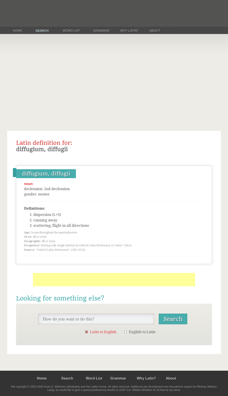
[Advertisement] (114, 81)
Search (42, 30)
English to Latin (142, 332)
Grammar (101, 30)
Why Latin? (129, 30)
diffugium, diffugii (46, 174)
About (154, 30)
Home (17, 30)
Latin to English (103, 332)
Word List (71, 30)
